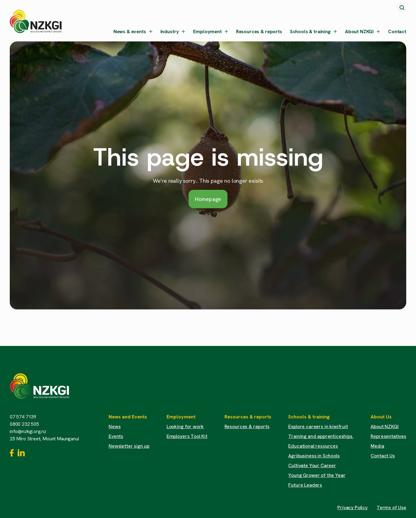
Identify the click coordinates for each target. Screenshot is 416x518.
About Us (381, 417)
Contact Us (383, 456)
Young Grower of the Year (316, 475)
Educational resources (313, 446)
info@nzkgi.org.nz (28, 431)
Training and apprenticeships (320, 436)
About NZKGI (362, 31)
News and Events (128, 417)
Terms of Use (391, 507)
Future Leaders (305, 485)
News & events (132, 31)
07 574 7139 (23, 417)
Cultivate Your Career (312, 465)
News (114, 426)
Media (377, 446)
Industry (172, 31)
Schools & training (313, 31)
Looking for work (185, 426)
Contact (397, 31)
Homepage (208, 199)
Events (116, 436)
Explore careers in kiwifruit (318, 426)
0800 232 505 (24, 424)
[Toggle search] (401, 7)
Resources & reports (259, 31)
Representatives (388, 436)
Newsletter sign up (129, 446)
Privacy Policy (352, 507)
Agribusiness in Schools (313, 456)
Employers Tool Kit (187, 436)
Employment (210, 31)
